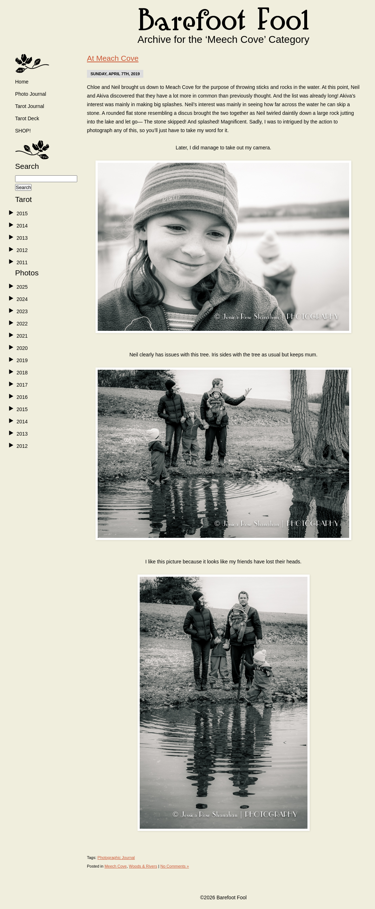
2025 (22, 287)
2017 (22, 385)
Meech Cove (116, 866)
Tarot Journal (29, 106)
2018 (22, 372)
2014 (22, 226)
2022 (22, 324)
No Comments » (174, 866)
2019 (22, 360)
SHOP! (23, 131)
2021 (22, 336)
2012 (22, 250)
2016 (22, 397)
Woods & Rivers (143, 866)
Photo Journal (30, 94)
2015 (22, 213)
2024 (22, 299)
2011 (22, 262)
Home (21, 82)
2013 (22, 238)
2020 (22, 348)
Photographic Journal (116, 857)
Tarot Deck (27, 118)
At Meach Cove (113, 58)
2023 (22, 311)
